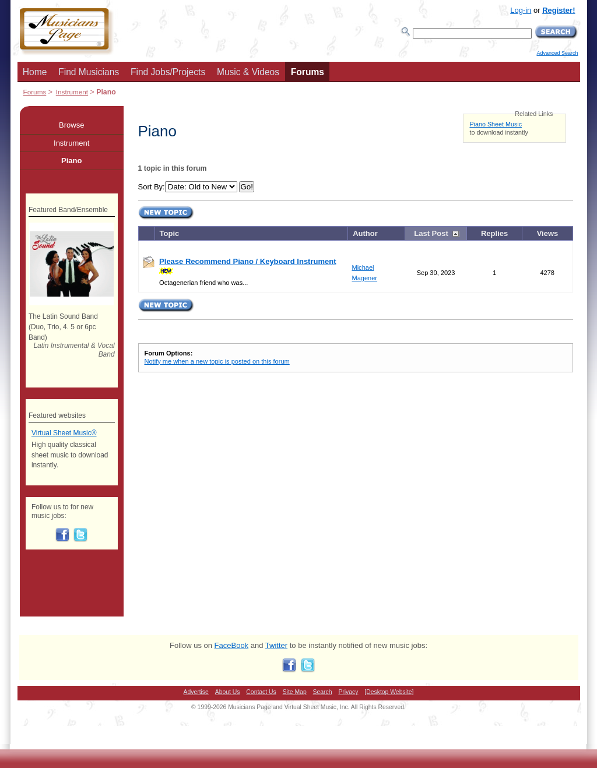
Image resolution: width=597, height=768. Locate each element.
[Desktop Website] (388, 692)
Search (322, 692)
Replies (494, 233)
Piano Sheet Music (495, 124)
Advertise (196, 692)
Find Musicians (88, 72)
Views (548, 233)
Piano (71, 160)
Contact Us (261, 692)
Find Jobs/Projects (168, 72)
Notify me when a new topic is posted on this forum (217, 361)
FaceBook (232, 645)
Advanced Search (557, 53)
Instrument (72, 92)
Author (365, 233)
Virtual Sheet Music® (64, 433)
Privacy (348, 692)
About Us (227, 692)
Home (35, 72)
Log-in (520, 10)
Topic (170, 233)
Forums (307, 72)
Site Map (295, 692)
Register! (558, 10)
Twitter (276, 645)
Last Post (431, 233)
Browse (71, 125)
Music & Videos (248, 72)
